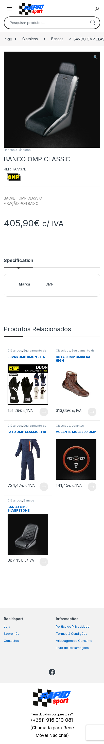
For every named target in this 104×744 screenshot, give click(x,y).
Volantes (78, 425)
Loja (7, 626)
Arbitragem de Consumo (74, 641)
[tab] (18, 262)
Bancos (57, 39)
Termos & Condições (71, 634)
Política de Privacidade (73, 626)
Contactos (11, 641)
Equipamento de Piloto (27, 352)
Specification (18, 260)
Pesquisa (92, 23)
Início (8, 39)
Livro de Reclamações (72, 648)
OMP (49, 284)
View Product (44, 412)
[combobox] (44, 23)
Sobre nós (11, 634)
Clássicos (30, 39)
